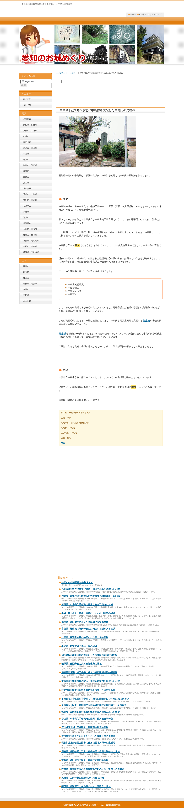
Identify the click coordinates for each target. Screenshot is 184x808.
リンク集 (27, 105)
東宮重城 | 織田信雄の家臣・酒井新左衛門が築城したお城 (90, 681)
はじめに (27, 99)
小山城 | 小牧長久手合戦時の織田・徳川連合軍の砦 (87, 719)
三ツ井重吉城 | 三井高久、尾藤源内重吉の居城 (84, 727)
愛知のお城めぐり (91, 804)
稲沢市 (26, 159)
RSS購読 (142, 14)
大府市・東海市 (30, 229)
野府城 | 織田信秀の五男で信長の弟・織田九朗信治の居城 (90, 751)
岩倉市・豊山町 (30, 148)
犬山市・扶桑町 (30, 125)
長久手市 (27, 206)
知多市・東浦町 (30, 235)
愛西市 (26, 177)
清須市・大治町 (30, 194)
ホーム (133, 14)
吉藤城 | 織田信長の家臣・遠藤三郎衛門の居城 (84, 760)
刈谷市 (26, 272)
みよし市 (27, 301)
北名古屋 (27, 188)
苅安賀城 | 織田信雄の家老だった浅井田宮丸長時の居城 (89, 655)
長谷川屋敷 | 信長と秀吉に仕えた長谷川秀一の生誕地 (88, 743)
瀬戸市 (26, 217)
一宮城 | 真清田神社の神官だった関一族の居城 (84, 637)
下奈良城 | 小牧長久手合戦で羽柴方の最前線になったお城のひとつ (95, 699)
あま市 (26, 183)
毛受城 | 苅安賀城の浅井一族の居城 (79, 646)
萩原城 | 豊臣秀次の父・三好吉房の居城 (81, 663)
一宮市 (72, 73)
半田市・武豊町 (30, 246)
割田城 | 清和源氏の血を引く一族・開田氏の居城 (86, 786)
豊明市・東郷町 (30, 200)
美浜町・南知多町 (31, 252)
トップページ (61, 73)
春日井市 (27, 142)
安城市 (26, 289)
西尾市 (26, 266)
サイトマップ (155, 14)
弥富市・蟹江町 (30, 165)
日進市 (26, 212)
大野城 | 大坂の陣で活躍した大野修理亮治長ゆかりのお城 (90, 596)
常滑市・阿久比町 (31, 241)
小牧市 (26, 136)
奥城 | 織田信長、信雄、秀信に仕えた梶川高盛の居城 (88, 613)
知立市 (26, 278)
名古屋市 (27, 119)
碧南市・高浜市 (30, 284)
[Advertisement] (117, 85)
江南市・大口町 (30, 130)
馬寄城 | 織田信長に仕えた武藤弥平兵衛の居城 (84, 622)
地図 (63, 443)
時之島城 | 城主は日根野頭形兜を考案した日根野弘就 (88, 690)
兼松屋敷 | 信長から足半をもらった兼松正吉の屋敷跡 (88, 736)
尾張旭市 (27, 223)
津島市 (26, 171)
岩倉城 (146, 320)
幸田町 (26, 295)
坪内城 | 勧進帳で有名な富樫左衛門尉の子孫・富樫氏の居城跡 (92, 769)
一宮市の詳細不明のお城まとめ (77, 582)
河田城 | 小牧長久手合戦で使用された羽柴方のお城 (87, 604)
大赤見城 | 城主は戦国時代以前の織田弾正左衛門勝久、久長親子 (93, 705)
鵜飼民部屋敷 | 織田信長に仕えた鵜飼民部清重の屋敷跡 (89, 672)
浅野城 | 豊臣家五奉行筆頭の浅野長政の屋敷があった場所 (90, 712)
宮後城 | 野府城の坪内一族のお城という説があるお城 (88, 629)
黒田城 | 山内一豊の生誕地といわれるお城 (82, 778)
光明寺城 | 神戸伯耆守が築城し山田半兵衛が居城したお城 (90, 589)
